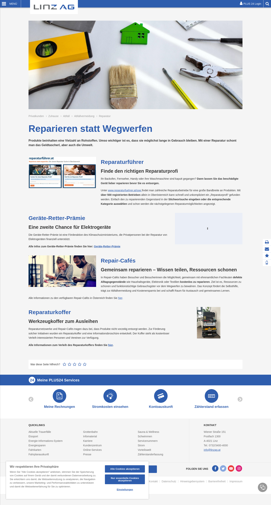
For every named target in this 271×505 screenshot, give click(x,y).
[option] (59, 407)
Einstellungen (125, 489)
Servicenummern (148, 449)
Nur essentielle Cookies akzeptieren (125, 479)
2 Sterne (69, 371)
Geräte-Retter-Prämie (107, 246)
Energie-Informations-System (45, 449)
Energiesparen (37, 453)
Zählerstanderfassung (150, 462)
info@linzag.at (212, 458)
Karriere (88, 449)
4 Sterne (80, 371)
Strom (141, 453)
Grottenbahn (90, 440)
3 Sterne (75, 371)
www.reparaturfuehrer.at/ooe (125, 190)
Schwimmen (145, 444)
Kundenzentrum (92, 453)
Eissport (33, 444)
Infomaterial (90, 444)
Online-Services (92, 458)
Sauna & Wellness (148, 440)
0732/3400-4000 (218, 453)
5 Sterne (85, 371)
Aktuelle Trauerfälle (40, 440)
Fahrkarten (35, 458)
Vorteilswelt (144, 458)
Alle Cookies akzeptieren (124, 468)
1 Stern (64, 371)
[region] (77, 480)
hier (120, 305)
